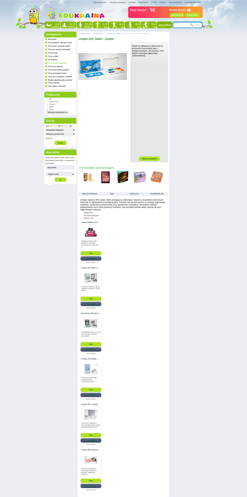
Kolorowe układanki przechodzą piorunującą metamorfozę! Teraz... (90, 425)
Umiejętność (53, 34)
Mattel (51, 107)
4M (50, 99)
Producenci (53, 94)
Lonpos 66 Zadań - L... (90, 268)
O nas (153, 2)
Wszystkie (52, 39)
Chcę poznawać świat (57, 73)
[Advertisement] (149, 106)
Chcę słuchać (53, 83)
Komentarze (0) (156, 194)
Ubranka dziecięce (118, 2)
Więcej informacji (89, 194)
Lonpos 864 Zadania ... (90, 450)
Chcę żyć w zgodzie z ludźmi (60, 77)
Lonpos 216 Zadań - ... (90, 359)
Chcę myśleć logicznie (57, 63)
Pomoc (163, 2)
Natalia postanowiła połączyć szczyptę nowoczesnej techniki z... (89, 244)
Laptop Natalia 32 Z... (90, 222)
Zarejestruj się (177, 15)
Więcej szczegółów (149, 159)
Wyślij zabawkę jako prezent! (60, 80)
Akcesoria (134, 194)
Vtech (51, 110)
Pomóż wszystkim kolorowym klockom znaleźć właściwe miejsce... (89, 471)
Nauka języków (100, 2)
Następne (167, 177)
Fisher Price (54, 102)
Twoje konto (192, 15)
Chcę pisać (52, 60)
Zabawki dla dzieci (193, 2)
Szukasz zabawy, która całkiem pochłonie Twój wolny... (90, 288)
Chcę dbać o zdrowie (57, 86)
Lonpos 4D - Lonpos (89, 404)
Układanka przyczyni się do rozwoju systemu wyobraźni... (90, 334)
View (91, 253)
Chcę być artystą (55, 66)
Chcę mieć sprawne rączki (59, 46)
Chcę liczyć (53, 53)
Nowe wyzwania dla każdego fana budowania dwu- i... (89, 379)
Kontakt (132, 2)
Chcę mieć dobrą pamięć (58, 70)
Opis (112, 194)
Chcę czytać (53, 56)
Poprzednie (79, 177)
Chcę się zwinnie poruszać (59, 49)
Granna (52, 104)
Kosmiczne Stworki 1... (90, 313)
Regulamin (143, 2)
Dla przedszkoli (175, 2)
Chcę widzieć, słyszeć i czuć (60, 43)
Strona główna (84, 33)
